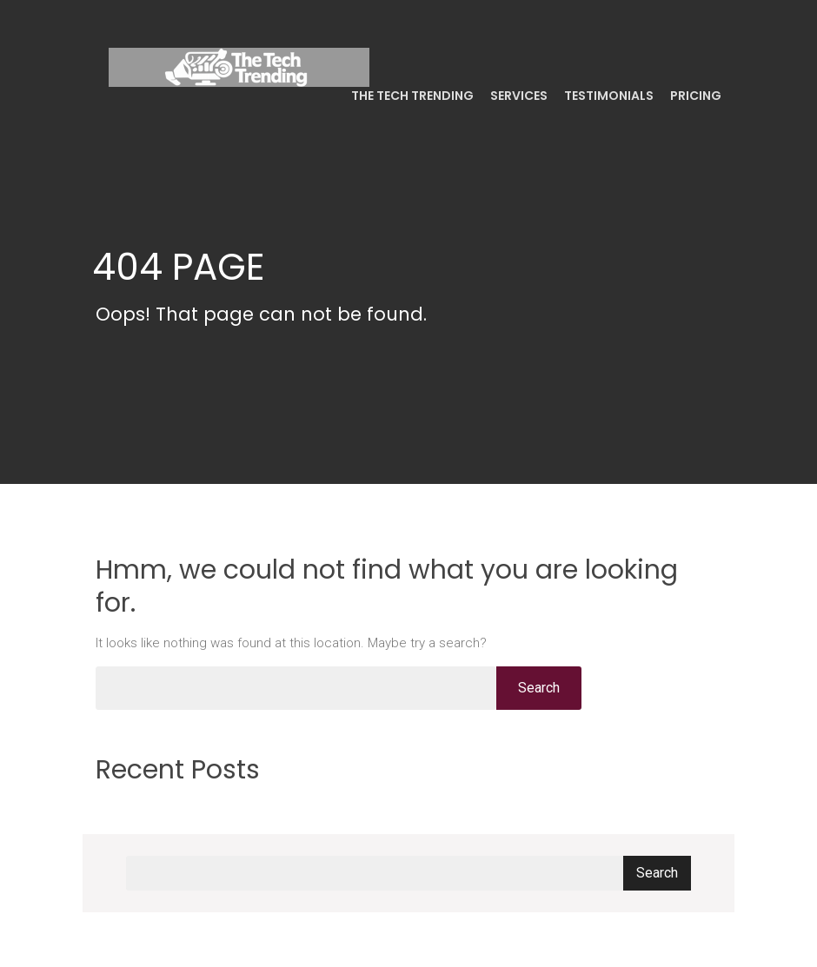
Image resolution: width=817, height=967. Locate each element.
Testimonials (607, 95)
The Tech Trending (411, 95)
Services (518, 95)
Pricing (694, 95)
